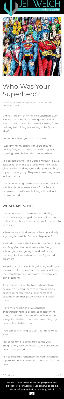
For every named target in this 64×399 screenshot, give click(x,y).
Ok (32, 394)
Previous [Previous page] (8, 375)
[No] (59, 388)
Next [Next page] (58, 375)
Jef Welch (17, 103)
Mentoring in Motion (12, 105)
